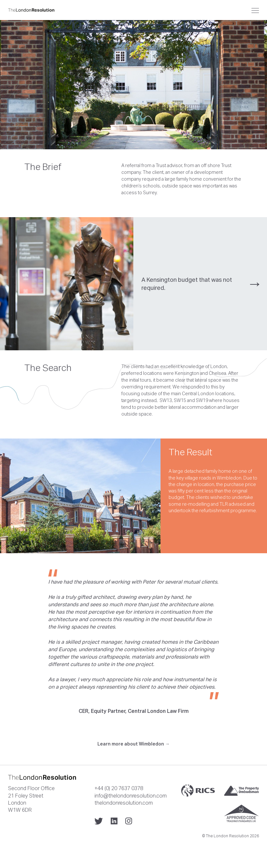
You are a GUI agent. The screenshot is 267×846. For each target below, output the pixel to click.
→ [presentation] (254, 283)
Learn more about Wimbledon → (133, 743)
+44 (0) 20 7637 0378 (119, 788)
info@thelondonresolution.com (131, 795)
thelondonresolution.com (124, 803)
